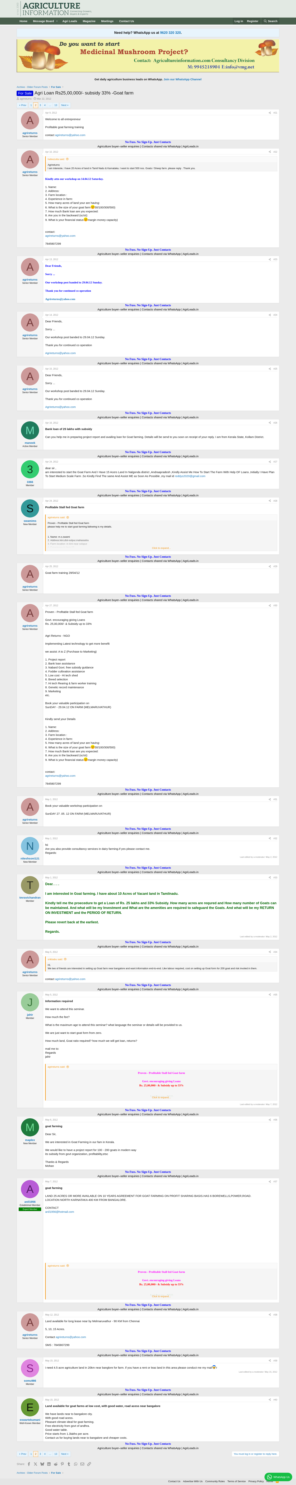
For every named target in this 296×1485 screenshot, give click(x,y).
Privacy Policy (256, 1481)
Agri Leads (69, 21)
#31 (275, 799)
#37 (275, 1181)
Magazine (89, 21)
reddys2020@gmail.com (190, 476)
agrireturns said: (56, 517)
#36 (275, 1119)
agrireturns (26, 98)
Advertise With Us (193, 1481)
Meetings (107, 21)
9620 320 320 (170, 33)
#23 (275, 259)
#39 (275, 1360)
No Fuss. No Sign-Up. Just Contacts (148, 142)
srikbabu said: (55, 959)
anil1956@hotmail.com (59, 1211)
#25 (275, 368)
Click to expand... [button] (161, 548)
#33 (275, 877)
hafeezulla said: (56, 159)
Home (23, 21)
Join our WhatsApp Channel (183, 79)
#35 (275, 994)
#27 (275, 461)
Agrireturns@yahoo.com (60, 299)
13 (55, 105)
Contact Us (126, 21)
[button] (57, 21)
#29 (275, 566)
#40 (275, 1399)
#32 (275, 838)
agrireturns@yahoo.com (70, 135)
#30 (275, 605)
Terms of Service (236, 1481)
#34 (275, 952)
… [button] (50, 105)
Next (63, 105)
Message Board (43, 21)
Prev (23, 105)
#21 (275, 112)
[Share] (269, 113)
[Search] (270, 21)
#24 (275, 315)
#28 (275, 501)
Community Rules (215, 1481)
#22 (275, 152)
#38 (275, 1314)
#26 (275, 423)
